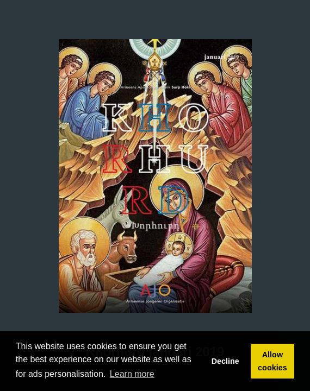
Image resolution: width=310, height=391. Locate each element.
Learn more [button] (132, 374)
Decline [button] (225, 361)
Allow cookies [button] (272, 361)
